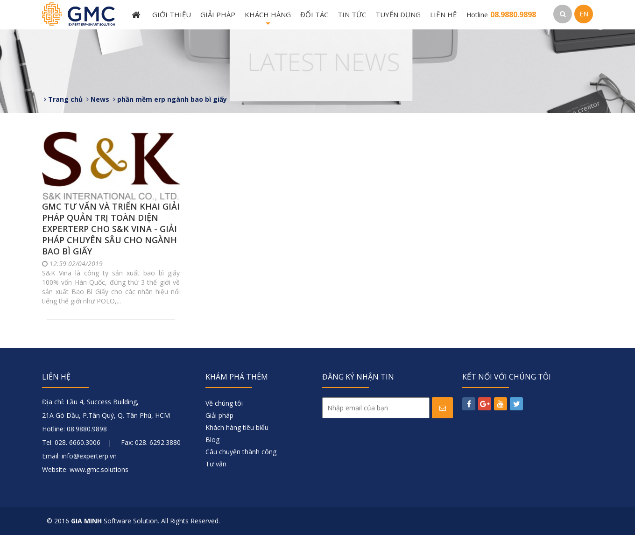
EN (583, 13)
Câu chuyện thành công (240, 451)
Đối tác (314, 14)
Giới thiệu (171, 14)
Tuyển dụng (398, 14)
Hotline (501, 14)
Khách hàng (268, 19)
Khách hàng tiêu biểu (236, 427)
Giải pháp (217, 14)
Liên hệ (443, 14)
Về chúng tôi (224, 403)
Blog (212, 439)
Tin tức (352, 14)
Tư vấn (215, 463)
